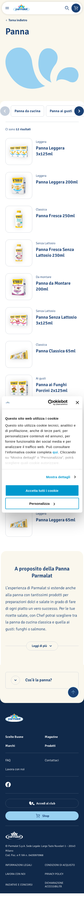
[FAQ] (8, 760)
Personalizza (42, 503)
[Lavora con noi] (15, 769)
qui (55, 452)
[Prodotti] (50, 745)
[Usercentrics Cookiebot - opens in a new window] (50, 403)
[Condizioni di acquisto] (60, 865)
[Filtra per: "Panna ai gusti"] (61, 111)
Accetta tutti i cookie (42, 490)
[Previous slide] (5, 111)
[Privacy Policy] (54, 873)
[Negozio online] (75, 8)
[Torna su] (73, 692)
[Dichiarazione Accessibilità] (54, 884)
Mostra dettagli (58, 477)
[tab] (27, 111)
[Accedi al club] (42, 803)
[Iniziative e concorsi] (18, 884)
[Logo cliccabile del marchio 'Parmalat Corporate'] (21, 8)
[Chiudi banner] (77, 402)
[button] (67, 8)
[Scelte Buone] (14, 736)
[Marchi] (10, 745)
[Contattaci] (52, 760)
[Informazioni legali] (18, 865)
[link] (9, 784)
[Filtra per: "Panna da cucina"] (27, 111)
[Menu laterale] (7, 8)
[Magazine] (51, 736)
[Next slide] (79, 111)
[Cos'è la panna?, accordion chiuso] (42, 680)
